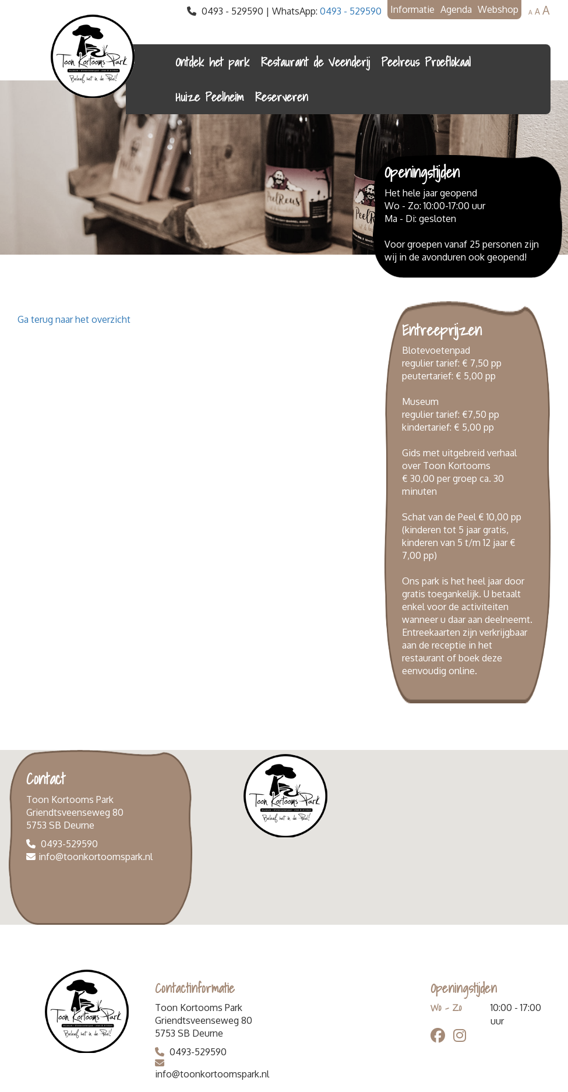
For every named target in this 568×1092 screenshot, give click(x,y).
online (462, 671)
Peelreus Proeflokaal (426, 62)
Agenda (456, 9)
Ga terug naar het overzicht (73, 319)
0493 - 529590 (351, 11)
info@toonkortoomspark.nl (95, 856)
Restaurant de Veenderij (315, 62)
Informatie (412, 9)
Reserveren (281, 96)
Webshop (498, 9)
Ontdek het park (212, 62)
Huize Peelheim (209, 96)
